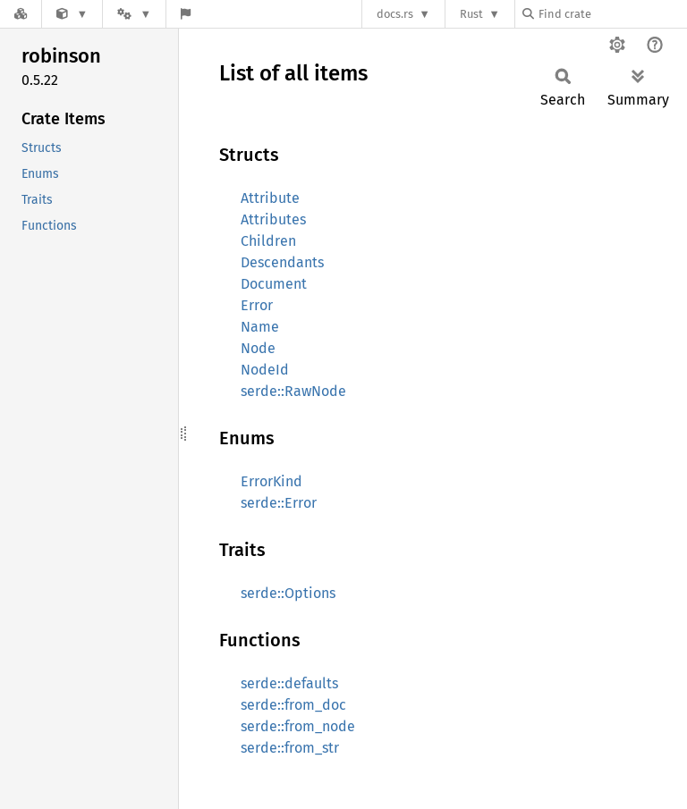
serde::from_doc (293, 704)
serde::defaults (289, 683)
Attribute (270, 198)
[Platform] (134, 14)
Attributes (273, 219)
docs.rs (395, 14)
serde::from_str (290, 747)
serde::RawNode (293, 391)
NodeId (265, 369)
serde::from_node (298, 726)
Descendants (282, 262)
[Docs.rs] (20, 14)
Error (257, 305)
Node (258, 348)
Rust (471, 14)
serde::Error (279, 502)
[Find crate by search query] (612, 14)
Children (268, 240)
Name (260, 326)
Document (274, 283)
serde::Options (288, 593)
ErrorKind (271, 481)
